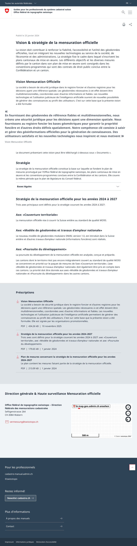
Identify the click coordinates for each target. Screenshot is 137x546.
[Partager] (130, 24)
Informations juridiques (25, 542)
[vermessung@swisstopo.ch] (22, 422)
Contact (34, 526)
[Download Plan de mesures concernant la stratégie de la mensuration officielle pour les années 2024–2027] (68, 362)
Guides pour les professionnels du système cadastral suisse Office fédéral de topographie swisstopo (43, 10)
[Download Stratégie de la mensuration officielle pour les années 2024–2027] (68, 341)
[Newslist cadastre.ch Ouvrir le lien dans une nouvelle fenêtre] (20, 498)
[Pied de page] (68, 542)
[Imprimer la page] (123, 24)
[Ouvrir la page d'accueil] (38, 12)
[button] (132, 467)
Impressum (9, 542)
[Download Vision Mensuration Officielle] (68, 313)
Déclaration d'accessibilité (46, 542)
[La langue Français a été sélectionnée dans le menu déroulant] (128, 3)
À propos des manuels (34, 518)
